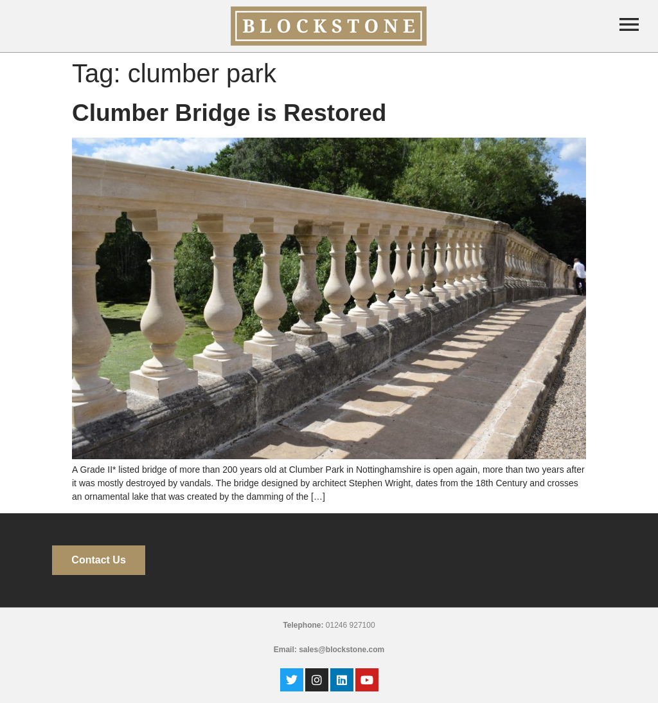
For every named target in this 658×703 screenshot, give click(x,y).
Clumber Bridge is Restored (229, 113)
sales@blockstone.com (341, 649)
